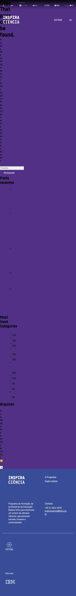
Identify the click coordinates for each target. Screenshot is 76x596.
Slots (14, 381)
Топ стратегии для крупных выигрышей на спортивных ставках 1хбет (18, 259)
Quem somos (51, 481)
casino (15, 333)
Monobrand (17, 343)
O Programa (50, 477)
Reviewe (16, 357)
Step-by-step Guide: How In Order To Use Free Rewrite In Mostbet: (16, 229)
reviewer (16, 338)
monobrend (17, 376)
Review (15, 386)
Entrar (58, 20)
